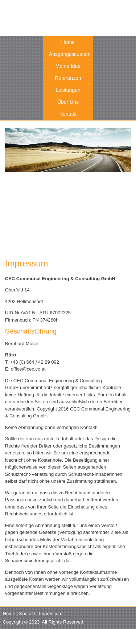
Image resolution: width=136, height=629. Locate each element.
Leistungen (68, 90)
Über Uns (68, 102)
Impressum (50, 613)
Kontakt (68, 114)
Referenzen (68, 78)
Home (68, 42)
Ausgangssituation (69, 54)
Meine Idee (68, 66)
